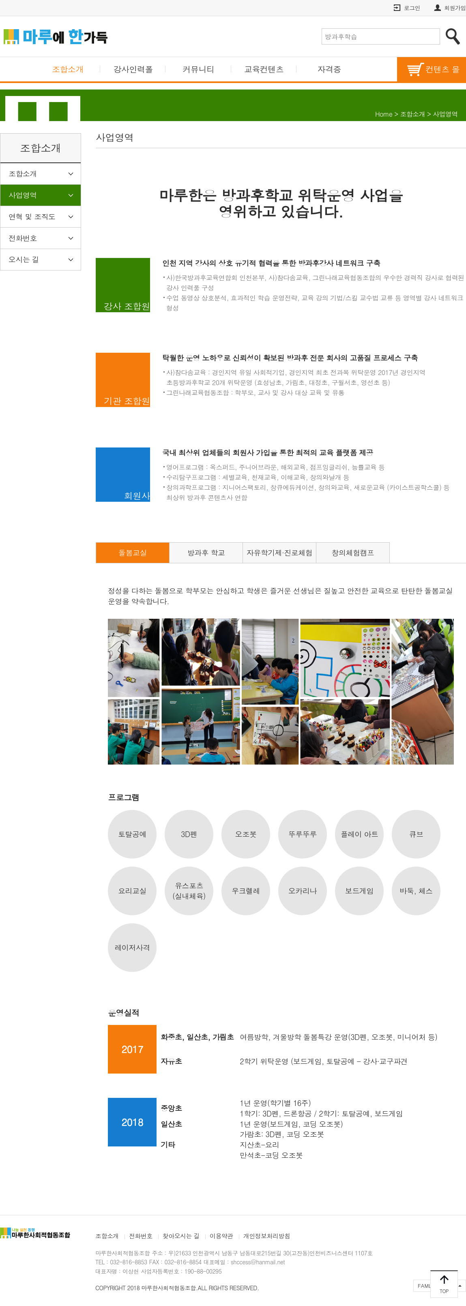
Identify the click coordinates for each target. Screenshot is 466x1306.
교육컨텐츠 (263, 69)
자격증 (329, 69)
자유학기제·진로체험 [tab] (279, 553)
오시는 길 (24, 259)
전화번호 (23, 238)
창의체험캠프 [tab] (353, 553)
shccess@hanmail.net (258, 1262)
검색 (453, 36)
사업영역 (23, 195)
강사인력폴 (133, 69)
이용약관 (221, 1235)
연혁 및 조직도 (32, 216)
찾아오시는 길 (181, 1235)
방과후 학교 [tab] (206, 553)
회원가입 (455, 8)
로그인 (412, 8)
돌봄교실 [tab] (132, 553)
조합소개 (68, 69)
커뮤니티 (199, 69)
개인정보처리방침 (266, 1235)
